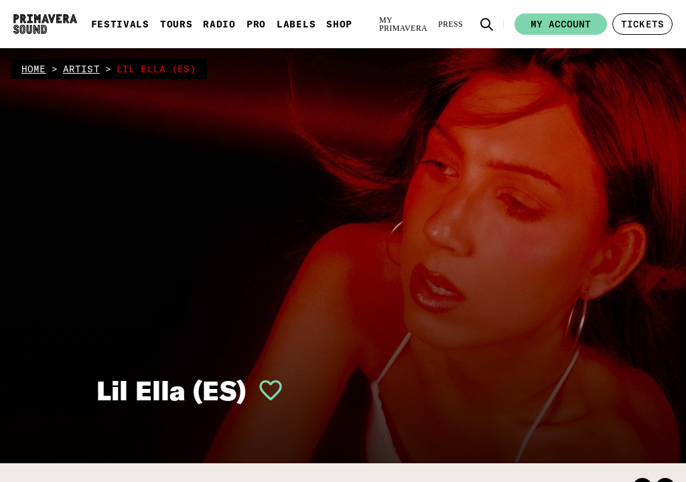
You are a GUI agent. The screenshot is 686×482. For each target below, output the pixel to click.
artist (81, 69)
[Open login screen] (265, 390)
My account (561, 24)
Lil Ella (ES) (171, 390)
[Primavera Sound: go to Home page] (45, 24)
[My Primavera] (403, 24)
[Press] (450, 24)
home (33, 69)
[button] (487, 24)
